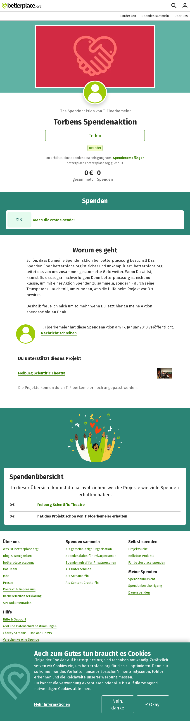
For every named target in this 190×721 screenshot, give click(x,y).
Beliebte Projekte (141, 556)
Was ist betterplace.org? (21, 549)
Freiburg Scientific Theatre (41, 373)
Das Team (10, 569)
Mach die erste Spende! (54, 220)
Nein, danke (117, 704)
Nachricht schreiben (59, 333)
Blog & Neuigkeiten (17, 556)
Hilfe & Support (14, 619)
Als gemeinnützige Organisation (89, 549)
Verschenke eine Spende (21, 640)
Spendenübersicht (141, 579)
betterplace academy (18, 562)
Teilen (95, 135)
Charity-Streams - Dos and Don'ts (27, 633)
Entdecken (128, 16)
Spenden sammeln (155, 16)
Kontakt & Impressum (19, 589)
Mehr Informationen (52, 704)
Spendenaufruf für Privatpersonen (91, 562)
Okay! (152, 704)
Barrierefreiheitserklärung (22, 596)
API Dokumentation (17, 603)
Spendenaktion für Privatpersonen (91, 556)
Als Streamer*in (77, 576)
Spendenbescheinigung (145, 586)
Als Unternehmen (78, 569)
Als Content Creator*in (82, 582)
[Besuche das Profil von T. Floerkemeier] (95, 93)
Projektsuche (138, 549)
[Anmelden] (185, 5)
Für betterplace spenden (146, 562)
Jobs (6, 576)
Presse (8, 582)
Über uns (181, 16)
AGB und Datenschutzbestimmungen (30, 626)
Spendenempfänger (128, 158)
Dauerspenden (139, 592)
